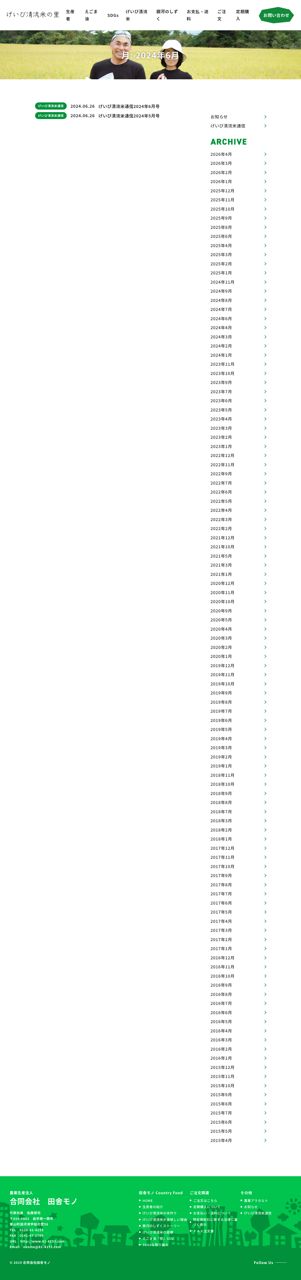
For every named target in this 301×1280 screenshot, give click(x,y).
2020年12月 (223, 583)
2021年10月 (223, 546)
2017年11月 (223, 857)
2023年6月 (221, 400)
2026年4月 (221, 154)
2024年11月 (223, 282)
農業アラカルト (256, 1200)
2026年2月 (221, 172)
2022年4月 (221, 510)
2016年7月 (221, 1003)
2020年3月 (221, 638)
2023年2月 (221, 437)
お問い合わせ (276, 15)
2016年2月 (221, 1049)
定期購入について (207, 1206)
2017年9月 (221, 875)
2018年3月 (221, 820)
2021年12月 (223, 537)
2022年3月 (221, 519)
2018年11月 (223, 775)
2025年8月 (221, 227)
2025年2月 (221, 264)
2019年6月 (221, 720)
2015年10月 (223, 1085)
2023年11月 (223, 364)
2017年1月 (221, 948)
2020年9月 (221, 611)
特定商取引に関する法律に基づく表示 (215, 1222)
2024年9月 (221, 291)
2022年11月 (223, 464)
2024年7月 (221, 309)
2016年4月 (221, 1031)
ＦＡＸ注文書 (203, 1231)
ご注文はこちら (205, 1200)
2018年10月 (223, 784)
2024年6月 (221, 318)
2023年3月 (221, 428)
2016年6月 (221, 1012)
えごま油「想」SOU (158, 1238)
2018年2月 (221, 830)
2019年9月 (221, 693)
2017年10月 (223, 866)
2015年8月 (221, 1104)
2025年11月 (223, 199)
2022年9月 (221, 473)
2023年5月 (221, 410)
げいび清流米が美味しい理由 (164, 1219)
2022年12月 (223, 455)
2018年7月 (221, 811)
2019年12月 (223, 665)
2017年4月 (221, 921)
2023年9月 (221, 382)
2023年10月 (223, 373)
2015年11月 (223, 1076)
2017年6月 (221, 903)
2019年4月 (221, 738)
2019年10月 (223, 684)
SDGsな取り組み (155, 1244)
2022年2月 (221, 528)
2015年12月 (223, 1067)
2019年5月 (221, 729)
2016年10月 (223, 976)
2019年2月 (221, 757)
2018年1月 (221, 839)
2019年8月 (221, 702)
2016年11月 (223, 967)
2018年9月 (221, 793)
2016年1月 (221, 1058)
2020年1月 (221, 656)
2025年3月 (221, 254)
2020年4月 (221, 629)
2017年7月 (221, 893)
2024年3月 (221, 337)
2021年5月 (221, 556)
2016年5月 (221, 1021)
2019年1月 (221, 766)
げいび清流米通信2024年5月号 (129, 116)
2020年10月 (223, 601)
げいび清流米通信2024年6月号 (129, 106)
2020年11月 (223, 592)
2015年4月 (221, 1140)
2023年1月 (221, 446)
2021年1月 (221, 574)
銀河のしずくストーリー (161, 1225)
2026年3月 (221, 163)
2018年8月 (221, 802)
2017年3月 (221, 930)
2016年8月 (221, 994)
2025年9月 (221, 218)
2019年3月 (221, 747)
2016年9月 (221, 985)
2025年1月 (221, 273)
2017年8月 (221, 884)
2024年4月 (221, 327)
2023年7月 (221, 391)
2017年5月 (221, 912)
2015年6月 (221, 1122)
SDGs (113, 15)
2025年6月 (221, 236)
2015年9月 (221, 1094)
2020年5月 (221, 620)
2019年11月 (223, 674)
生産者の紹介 (152, 1206)
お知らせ (219, 117)
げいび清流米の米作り (159, 1213)
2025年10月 (223, 209)
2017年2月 (221, 939)
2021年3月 (221, 565)
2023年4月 (221, 419)
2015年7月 (221, 1113)
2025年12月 (223, 190)
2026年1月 (221, 181)
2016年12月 (223, 958)
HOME (147, 1200)
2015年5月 (221, 1131)
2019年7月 (221, 711)
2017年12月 (223, 848)
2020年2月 (221, 647)
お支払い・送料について (212, 1213)
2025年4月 (221, 245)
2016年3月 (221, 1040)
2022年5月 (221, 501)
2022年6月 (221, 492)
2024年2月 (221, 346)
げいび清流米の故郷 (157, 1232)
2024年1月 (221, 355)
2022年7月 (221, 483)
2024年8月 (221, 300)
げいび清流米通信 (51, 106)
